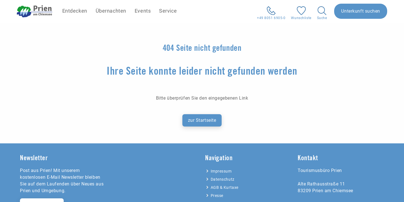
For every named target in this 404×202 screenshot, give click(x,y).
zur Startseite (202, 120)
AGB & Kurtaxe (221, 187)
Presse (214, 195)
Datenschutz (220, 179)
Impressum (218, 171)
